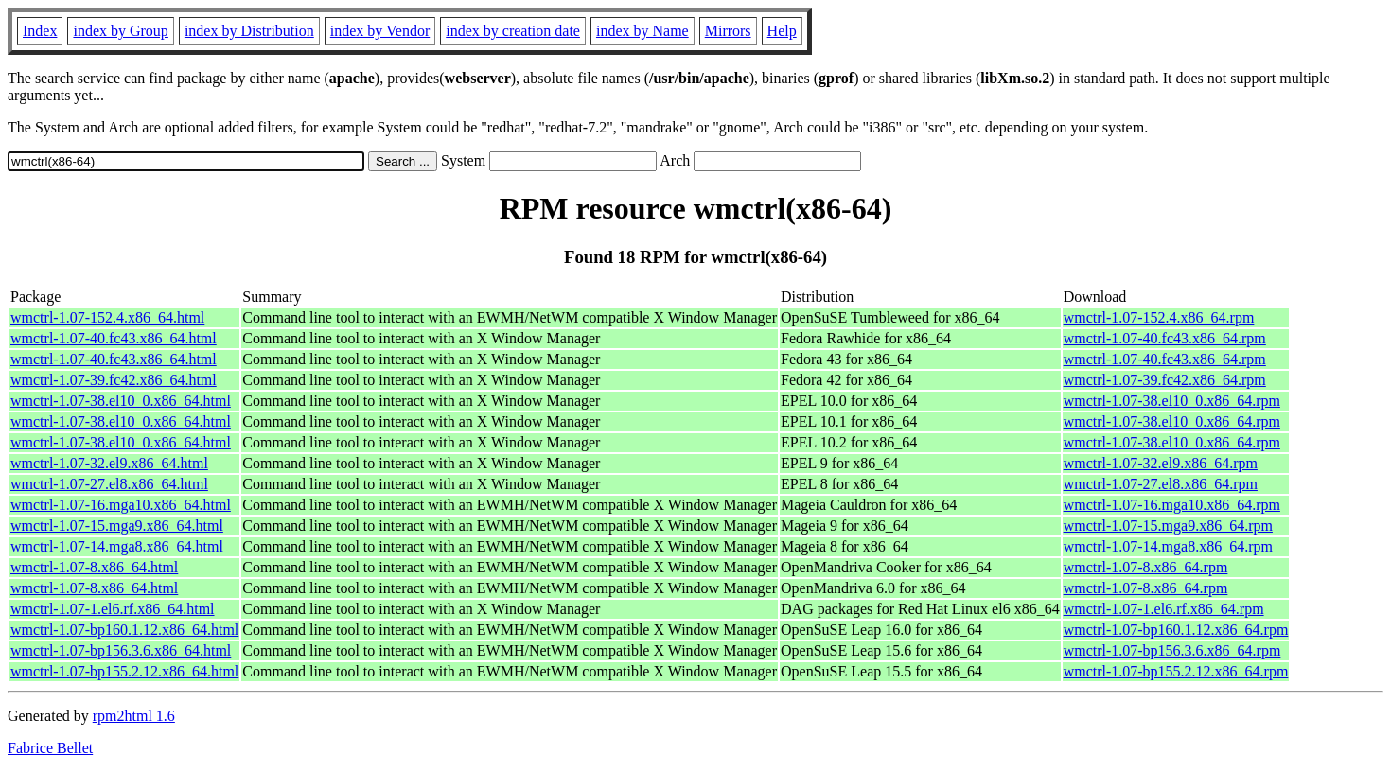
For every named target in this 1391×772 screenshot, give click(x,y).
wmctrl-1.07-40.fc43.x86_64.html (113, 338)
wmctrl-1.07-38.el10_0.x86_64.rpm (1172, 401)
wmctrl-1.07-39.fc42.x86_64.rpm (1165, 380)
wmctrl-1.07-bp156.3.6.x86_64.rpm (1172, 650)
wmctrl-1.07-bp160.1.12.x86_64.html (124, 630)
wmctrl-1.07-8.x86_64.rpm (1146, 567)
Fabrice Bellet (50, 748)
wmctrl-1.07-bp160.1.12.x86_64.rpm (1176, 630)
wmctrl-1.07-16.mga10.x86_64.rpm (1172, 505)
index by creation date (513, 31)
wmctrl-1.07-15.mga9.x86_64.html (116, 526)
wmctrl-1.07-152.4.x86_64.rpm (1159, 317)
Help (782, 31)
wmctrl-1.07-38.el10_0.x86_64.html (120, 401)
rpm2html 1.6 (134, 716)
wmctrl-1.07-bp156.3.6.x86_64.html (120, 650)
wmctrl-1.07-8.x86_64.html (94, 567)
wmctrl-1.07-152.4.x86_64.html (107, 317)
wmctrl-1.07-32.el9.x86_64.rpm (1161, 463)
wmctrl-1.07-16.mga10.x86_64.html (120, 505)
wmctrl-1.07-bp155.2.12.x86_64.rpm (1176, 671)
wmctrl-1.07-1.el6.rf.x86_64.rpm (1164, 609)
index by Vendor (380, 31)
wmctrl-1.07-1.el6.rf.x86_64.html (112, 609)
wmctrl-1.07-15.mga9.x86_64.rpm (1168, 526)
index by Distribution (249, 31)
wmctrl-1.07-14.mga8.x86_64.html (116, 546)
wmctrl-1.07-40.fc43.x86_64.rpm (1165, 338)
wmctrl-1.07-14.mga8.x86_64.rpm (1168, 546)
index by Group (120, 31)
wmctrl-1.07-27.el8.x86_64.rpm (1161, 484)
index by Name (642, 31)
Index (40, 31)
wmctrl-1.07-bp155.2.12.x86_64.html (124, 671)
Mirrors (728, 31)
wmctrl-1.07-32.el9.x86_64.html (109, 463)
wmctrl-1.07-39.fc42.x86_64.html (113, 380)
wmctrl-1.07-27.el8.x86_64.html (109, 484)
